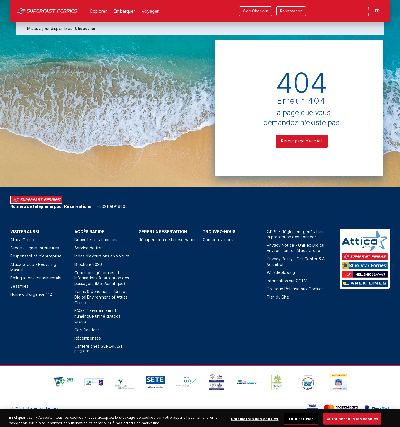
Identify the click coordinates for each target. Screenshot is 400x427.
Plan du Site (278, 297)
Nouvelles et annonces (95, 239)
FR (377, 11)
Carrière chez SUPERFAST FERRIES (98, 349)
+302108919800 (112, 206)
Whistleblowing (281, 272)
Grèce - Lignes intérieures (34, 248)
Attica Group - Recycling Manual (33, 267)
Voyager (150, 11)
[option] (63, 382)
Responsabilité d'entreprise (36, 256)
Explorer (98, 11)
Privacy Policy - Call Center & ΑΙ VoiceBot (296, 261)
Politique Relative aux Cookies (295, 288)
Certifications (87, 329)
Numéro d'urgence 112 (31, 294)
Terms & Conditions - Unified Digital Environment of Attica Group (101, 297)
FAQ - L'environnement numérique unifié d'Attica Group (97, 316)
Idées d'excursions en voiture (101, 256)
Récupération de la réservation (168, 239)
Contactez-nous (218, 239)
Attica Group (22, 239)
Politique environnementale (35, 278)
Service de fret (88, 248)
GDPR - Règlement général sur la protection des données (295, 234)
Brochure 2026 (88, 264)
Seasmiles (19, 286)
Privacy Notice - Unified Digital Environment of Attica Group (295, 248)
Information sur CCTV (287, 280)
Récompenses (87, 338)
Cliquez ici (85, 28)
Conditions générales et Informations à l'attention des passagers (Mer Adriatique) (101, 278)
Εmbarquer (124, 11)
